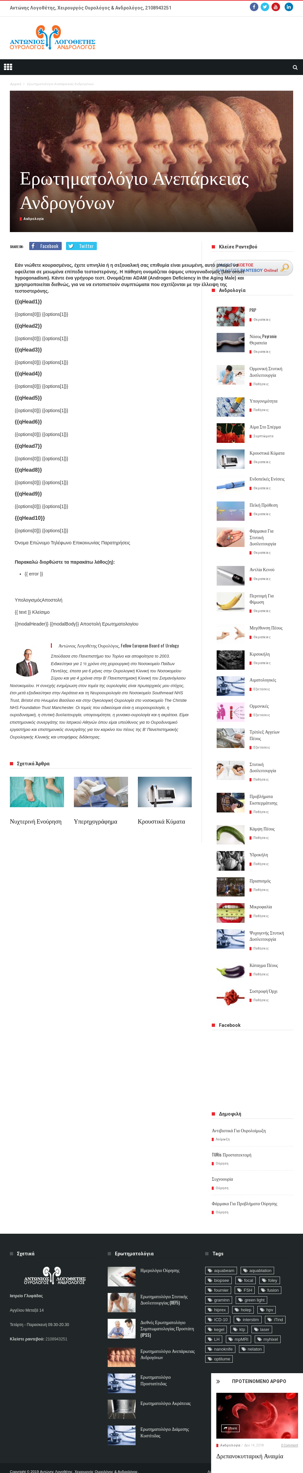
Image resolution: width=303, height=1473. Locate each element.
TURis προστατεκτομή (230, 1141)
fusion (273, 1276)
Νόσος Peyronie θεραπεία (262, 339)
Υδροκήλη (258, 841)
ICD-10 (220, 1305)
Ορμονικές (258, 693)
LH (217, 1325)
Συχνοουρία (221, 1165)
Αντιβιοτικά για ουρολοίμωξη (237, 1117)
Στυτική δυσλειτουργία (261, 754)
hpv (269, 1295)
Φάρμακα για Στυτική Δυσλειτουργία (267, 533)
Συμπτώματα (263, 435)
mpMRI (242, 1325)
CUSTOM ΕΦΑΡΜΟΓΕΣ (74, 1464)
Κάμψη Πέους (261, 815)
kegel (219, 1315)
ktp (242, 1315)
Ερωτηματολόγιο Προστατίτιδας (167, 1362)
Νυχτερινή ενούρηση (34, 821)
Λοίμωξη (223, 1125)
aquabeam (224, 1256)
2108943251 (158, 7)
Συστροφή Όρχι (262, 977)
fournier (221, 1276)
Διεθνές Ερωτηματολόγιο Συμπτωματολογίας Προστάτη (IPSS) (165, 1314)
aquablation (260, 1256)
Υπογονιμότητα (262, 400)
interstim (251, 1305)
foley (272, 1266)
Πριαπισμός (259, 867)
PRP (252, 310)
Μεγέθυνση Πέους (264, 614)
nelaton (255, 1335)
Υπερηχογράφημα (94, 821)
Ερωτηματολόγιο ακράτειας (164, 1389)
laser (265, 1315)
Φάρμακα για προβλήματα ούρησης (242, 1189)
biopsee (221, 1266)
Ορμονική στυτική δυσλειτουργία (264, 371)
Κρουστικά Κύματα (160, 821)
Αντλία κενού (261, 562)
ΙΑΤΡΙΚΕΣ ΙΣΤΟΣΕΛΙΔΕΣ (30, 1464)
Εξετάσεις (261, 676)
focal (248, 1266)
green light (255, 1285)
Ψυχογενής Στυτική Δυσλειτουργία (265, 922)
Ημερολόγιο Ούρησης (159, 1256)
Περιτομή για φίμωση (268, 589)
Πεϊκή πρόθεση (262, 504)
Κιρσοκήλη (258, 641)
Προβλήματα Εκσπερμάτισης (262, 786)
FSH (248, 1276)
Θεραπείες (262, 319)
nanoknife (223, 1335)
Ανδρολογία (247, 1445)
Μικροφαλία (259, 893)
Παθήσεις (261, 384)
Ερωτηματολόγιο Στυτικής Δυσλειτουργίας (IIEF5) (162, 1285)
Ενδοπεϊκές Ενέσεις (265, 478)
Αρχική (15, 84)
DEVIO (103, 1464)
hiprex (220, 1295)
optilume (222, 1344)
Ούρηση (222, 1150)
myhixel (271, 1325)
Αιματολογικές (261, 667)
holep (246, 1295)
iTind (278, 1305)
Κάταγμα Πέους (262, 951)
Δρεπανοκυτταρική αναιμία (264, 1456)
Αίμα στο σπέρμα (264, 426)
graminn (221, 1285)
